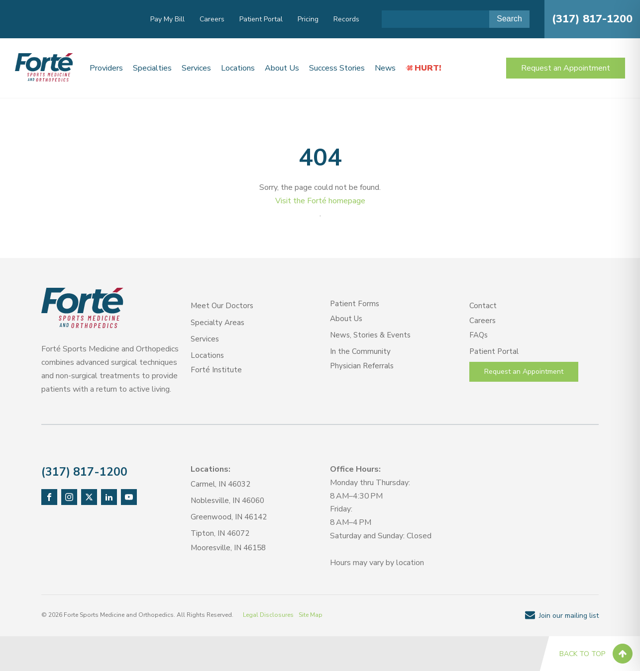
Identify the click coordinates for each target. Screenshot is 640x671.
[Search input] (435, 18)
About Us (282, 68)
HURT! (428, 68)
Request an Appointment (565, 68)
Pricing (308, 19)
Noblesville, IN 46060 (227, 500)
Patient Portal (261, 19)
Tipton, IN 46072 (220, 533)
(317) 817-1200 (592, 18)
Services (196, 68)
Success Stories (337, 68)
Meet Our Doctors (222, 306)
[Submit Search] (509, 18)
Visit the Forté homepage (320, 200)
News (385, 68)
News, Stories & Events (370, 335)
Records (346, 19)
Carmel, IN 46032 (220, 484)
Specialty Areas (217, 323)
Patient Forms (354, 304)
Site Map (310, 615)
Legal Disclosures (268, 615)
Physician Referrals (362, 366)
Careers (212, 19)
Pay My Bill (167, 19)
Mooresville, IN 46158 (228, 548)
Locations (238, 68)
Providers (106, 68)
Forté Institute (216, 370)
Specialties (152, 68)
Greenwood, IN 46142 (229, 517)
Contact (483, 306)
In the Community (360, 351)
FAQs (478, 335)
